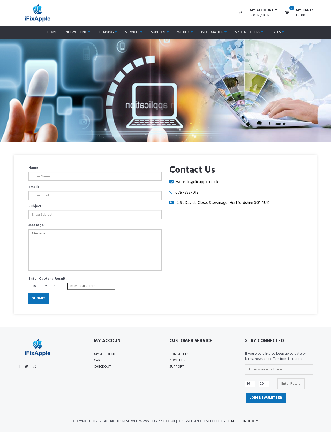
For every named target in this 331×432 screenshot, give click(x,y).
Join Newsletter (266, 398)
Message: (36, 225)
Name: (33, 168)
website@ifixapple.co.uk (197, 182)
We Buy (185, 32)
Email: (33, 187)
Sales (278, 32)
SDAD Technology (242, 422)
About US (177, 361)
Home (52, 32)
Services (133, 32)
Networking (78, 32)
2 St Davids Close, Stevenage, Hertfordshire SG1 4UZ (223, 203)
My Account (105, 355)
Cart (98, 361)
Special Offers (249, 32)
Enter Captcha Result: (47, 279)
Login (255, 15)
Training (108, 32)
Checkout (102, 367)
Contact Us (179, 355)
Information (214, 32)
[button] (256, 10)
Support (160, 32)
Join (266, 15)
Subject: (35, 206)
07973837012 (187, 192)
